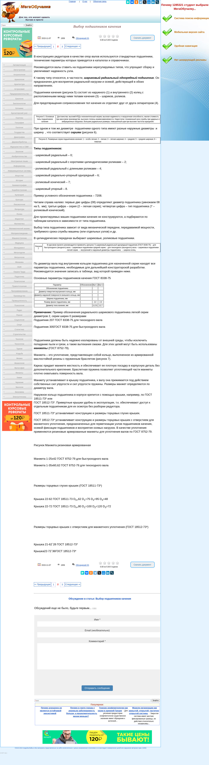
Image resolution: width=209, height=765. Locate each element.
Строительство (19, 334)
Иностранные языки (19, 161)
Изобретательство (19, 156)
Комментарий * (97, 641)
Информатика (19, 166)
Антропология (19, 75)
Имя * (97, 619)
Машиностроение (19, 238)
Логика (19, 214)
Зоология (19, 152)
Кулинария (19, 195)
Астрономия (19, 89)
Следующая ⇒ (72, 46)
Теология (19, 339)
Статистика (19, 329)
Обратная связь (99, 1)
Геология (19, 128)
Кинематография (19, 185)
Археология (19, 79)
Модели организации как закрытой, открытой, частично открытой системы (144, 711)
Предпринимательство (19, 94)
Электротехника (19, 397)
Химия (19, 378)
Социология (19, 320)
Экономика (19, 392)
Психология (19, 305)
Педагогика (19, 277)
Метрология (19, 257)
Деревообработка (19, 142)
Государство (19, 132)
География (19, 123)
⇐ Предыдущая (42, 46)
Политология (19, 281)
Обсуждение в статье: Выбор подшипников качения (100, 598)
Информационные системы (19, 171)
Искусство (19, 176)
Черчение (19, 382)
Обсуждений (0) (82, 38)
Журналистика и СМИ (19, 147)
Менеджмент (19, 248)
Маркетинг (19, 219)
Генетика (19, 118)
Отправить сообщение (97, 688)
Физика (19, 358)
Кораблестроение (19, 190)
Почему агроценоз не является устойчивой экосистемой (51, 711)
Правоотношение (19, 286)
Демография (19, 137)
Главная (72, 1)
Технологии (19, 344)
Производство (19, 296)
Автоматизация (19, 65)
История (19, 180)
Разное (19, 315)
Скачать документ (142, 38)
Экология (19, 387)
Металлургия (19, 253)
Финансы (19, 373)
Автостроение (19, 70)
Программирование (19, 291)
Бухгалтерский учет (19, 113)
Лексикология (19, 204)
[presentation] (60, 678)
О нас (84, 1)
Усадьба (19, 354)
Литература (19, 209)
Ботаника (19, 108)
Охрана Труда (19, 272)
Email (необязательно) (97, 630)
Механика (19, 262)
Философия (19, 368)
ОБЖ (19, 267)
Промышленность (19, 301)
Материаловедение (19, 233)
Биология (19, 99)
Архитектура (19, 84)
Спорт (19, 325)
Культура (19, 200)
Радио (19, 310)
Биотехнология (19, 103)
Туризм (19, 349)
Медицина (19, 243)
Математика (19, 224)
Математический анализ (19, 229)
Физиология (19, 363)
